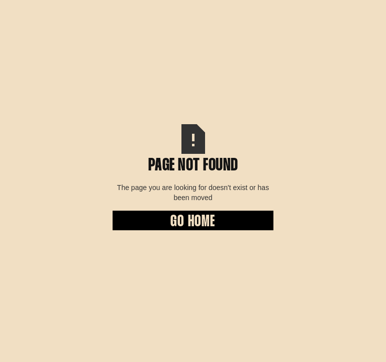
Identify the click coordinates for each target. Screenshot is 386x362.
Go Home (192, 222)
